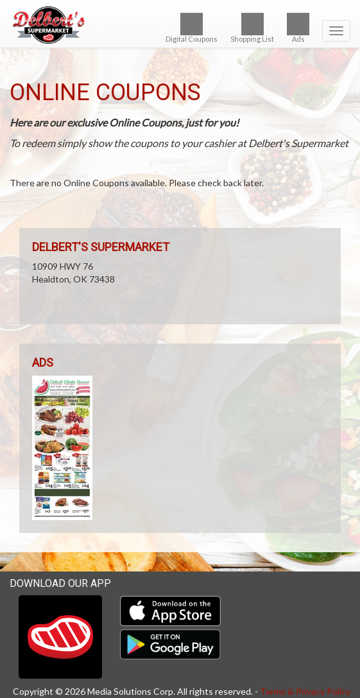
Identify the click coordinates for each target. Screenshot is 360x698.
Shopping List (252, 28)
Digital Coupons (192, 28)
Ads (298, 28)
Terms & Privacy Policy (305, 691)
